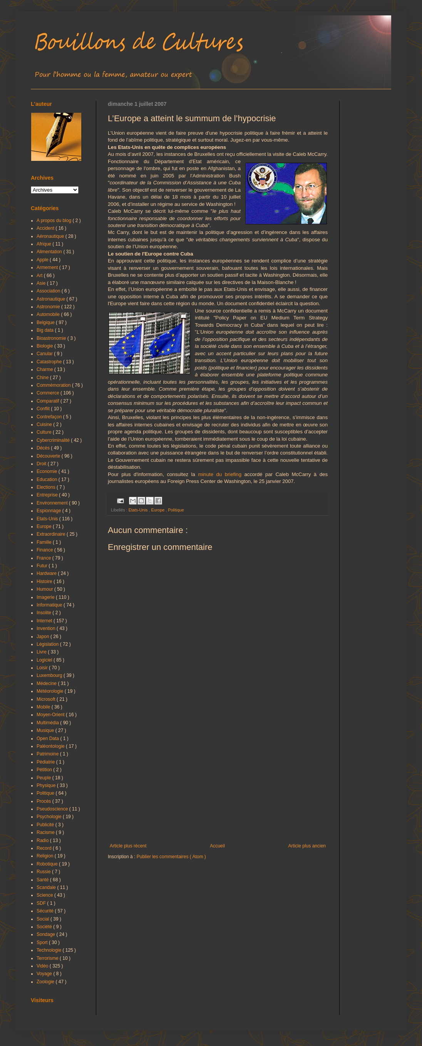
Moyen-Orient (51, 714)
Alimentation (50, 251)
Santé (43, 879)
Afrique (44, 244)
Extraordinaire (52, 534)
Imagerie (46, 597)
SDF (42, 903)
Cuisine (45, 424)
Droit (42, 463)
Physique (47, 785)
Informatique (50, 605)
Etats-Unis (139, 510)
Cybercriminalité (54, 440)
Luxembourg (50, 675)
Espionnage (49, 510)
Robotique (48, 864)
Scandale (47, 887)
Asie (42, 283)
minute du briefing (219, 474)
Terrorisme (48, 958)
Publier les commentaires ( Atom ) (171, 856)
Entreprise (48, 495)
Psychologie (50, 816)
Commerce (48, 393)
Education (48, 479)
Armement (48, 267)
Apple (43, 259)
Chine (43, 377)
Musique (46, 730)
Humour (45, 589)
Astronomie (49, 306)
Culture (45, 432)
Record (45, 848)
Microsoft (47, 699)
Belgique (46, 322)
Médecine (47, 683)
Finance (45, 550)
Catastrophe (50, 361)
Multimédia (48, 722)
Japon (43, 636)
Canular (45, 353)
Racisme (46, 832)
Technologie (49, 950)
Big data (46, 330)
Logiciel (45, 660)
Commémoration (54, 385)
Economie (48, 471)
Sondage (46, 934)
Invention (47, 628)
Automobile (49, 314)
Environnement (53, 503)
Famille (45, 542)
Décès (44, 448)
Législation (48, 644)
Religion (46, 856)
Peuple (44, 777)
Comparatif (48, 401)
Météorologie (51, 691)
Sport (43, 942)
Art (40, 275)
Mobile (44, 707)
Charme (45, 369)
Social (43, 919)
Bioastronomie (52, 338)
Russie (44, 871)
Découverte (49, 456)
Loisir (43, 667)
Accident (46, 228)
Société (45, 926)
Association (49, 291)
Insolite (44, 612)
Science (45, 895)
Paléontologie (51, 746)
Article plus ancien (307, 846)
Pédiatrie (46, 762)
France (44, 558)
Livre (42, 652)
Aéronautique (51, 236)
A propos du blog (54, 220)
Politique (176, 510)
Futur (43, 565)
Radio (43, 840)
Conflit (44, 408)
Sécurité (46, 911)
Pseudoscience (53, 809)
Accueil (217, 846)
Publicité (46, 824)
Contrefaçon (50, 416)
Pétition (45, 769)
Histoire (45, 581)
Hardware (47, 573)
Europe (158, 510)
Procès (44, 801)
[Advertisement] (218, 780)
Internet (45, 620)
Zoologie (46, 981)
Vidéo (43, 966)
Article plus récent (128, 846)
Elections (47, 487)
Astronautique (51, 299)
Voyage (45, 973)
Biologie (45, 346)
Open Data (48, 738)
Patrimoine (48, 754)
